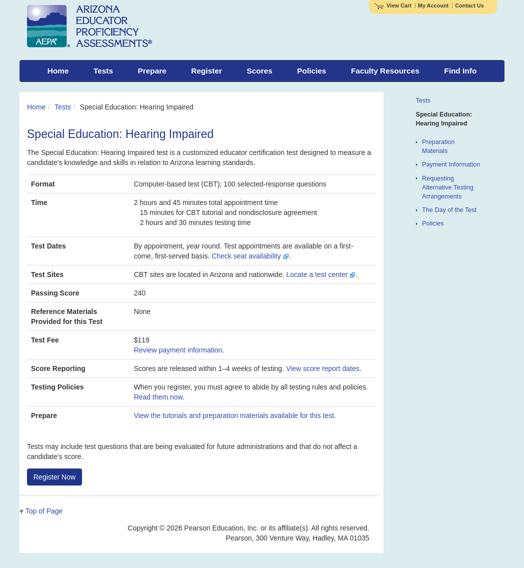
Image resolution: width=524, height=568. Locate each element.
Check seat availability (250, 256)
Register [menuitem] (206, 70)
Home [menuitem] (58, 70)
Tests (62, 107)
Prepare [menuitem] (152, 70)
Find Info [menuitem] (460, 70)
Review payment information (178, 350)
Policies (433, 223)
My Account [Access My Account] (433, 5)
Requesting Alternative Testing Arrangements (448, 187)
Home (36, 107)
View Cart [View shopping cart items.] (393, 5)
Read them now (158, 397)
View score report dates (323, 368)
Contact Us (469, 5)
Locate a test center (321, 274)
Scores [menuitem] (259, 70)
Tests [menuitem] (103, 70)
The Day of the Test (449, 210)
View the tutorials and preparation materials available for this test (234, 416)
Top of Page (44, 511)
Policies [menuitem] (311, 70)
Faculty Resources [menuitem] (385, 70)
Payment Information (451, 164)
